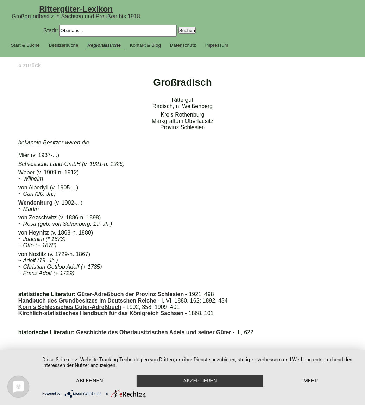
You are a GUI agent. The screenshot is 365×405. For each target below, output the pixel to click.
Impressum (216, 45)
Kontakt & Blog (145, 45)
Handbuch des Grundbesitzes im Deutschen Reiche (87, 301)
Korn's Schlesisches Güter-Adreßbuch (69, 307)
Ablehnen (89, 381)
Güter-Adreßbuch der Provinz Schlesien (130, 294)
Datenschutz (183, 45)
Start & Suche (25, 45)
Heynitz (39, 233)
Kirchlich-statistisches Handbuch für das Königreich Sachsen (100, 313)
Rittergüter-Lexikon (76, 8)
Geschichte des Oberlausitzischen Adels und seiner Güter (153, 332)
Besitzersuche (63, 45)
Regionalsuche (104, 45)
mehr (310, 381)
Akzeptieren (200, 381)
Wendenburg (35, 203)
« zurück (29, 65)
